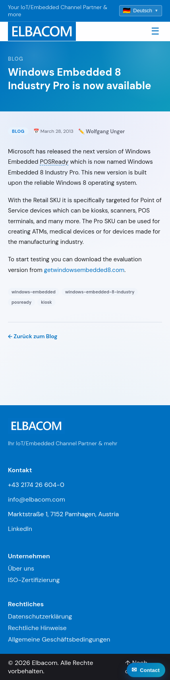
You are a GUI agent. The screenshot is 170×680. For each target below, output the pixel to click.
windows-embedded (34, 292)
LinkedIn (20, 529)
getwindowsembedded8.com (84, 270)
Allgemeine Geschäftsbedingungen (59, 639)
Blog (15, 59)
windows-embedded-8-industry (100, 292)
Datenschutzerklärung (40, 616)
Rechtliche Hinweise (37, 628)
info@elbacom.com (36, 499)
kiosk (46, 302)
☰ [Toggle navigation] (155, 31)
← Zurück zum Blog (32, 336)
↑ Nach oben (136, 667)
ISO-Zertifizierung (34, 580)
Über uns (21, 568)
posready (21, 302)
